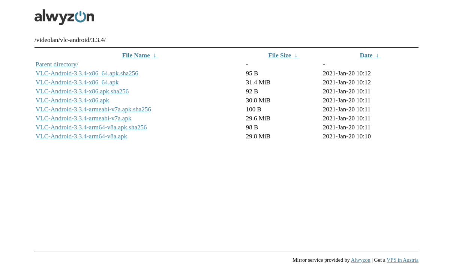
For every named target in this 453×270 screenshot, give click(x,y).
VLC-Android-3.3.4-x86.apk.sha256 (82, 91)
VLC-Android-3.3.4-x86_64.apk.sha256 (87, 73)
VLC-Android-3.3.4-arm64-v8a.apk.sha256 (91, 127)
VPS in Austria (402, 260)
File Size (279, 55)
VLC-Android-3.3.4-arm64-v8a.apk (81, 136)
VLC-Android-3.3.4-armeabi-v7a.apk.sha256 (93, 109)
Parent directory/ (57, 64)
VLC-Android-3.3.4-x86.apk (72, 100)
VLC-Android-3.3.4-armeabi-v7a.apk (83, 118)
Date (366, 55)
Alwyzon (360, 260)
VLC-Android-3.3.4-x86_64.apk (77, 82)
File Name (136, 55)
